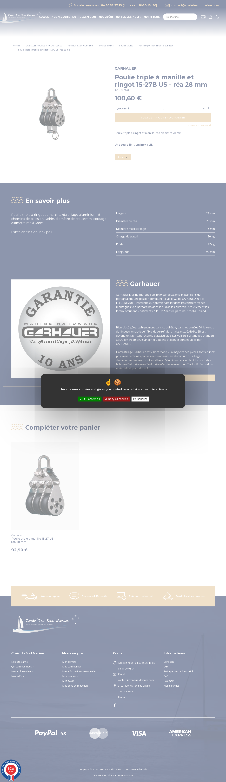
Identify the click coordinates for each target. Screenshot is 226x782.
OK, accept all (90, 398)
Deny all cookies (116, 398)
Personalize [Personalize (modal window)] (140, 398)
